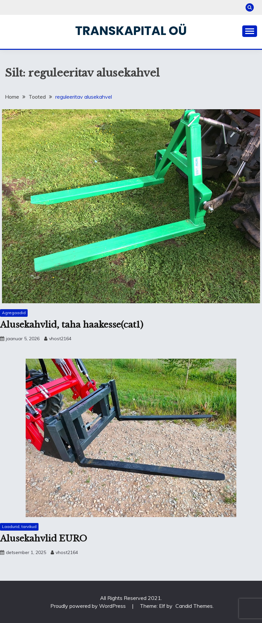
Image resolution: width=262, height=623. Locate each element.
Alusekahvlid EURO (43, 538)
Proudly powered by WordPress (88, 606)
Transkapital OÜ (131, 30)
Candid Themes (194, 606)
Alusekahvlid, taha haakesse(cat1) (71, 324)
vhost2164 (60, 339)
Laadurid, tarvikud (19, 526)
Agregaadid (14, 312)
